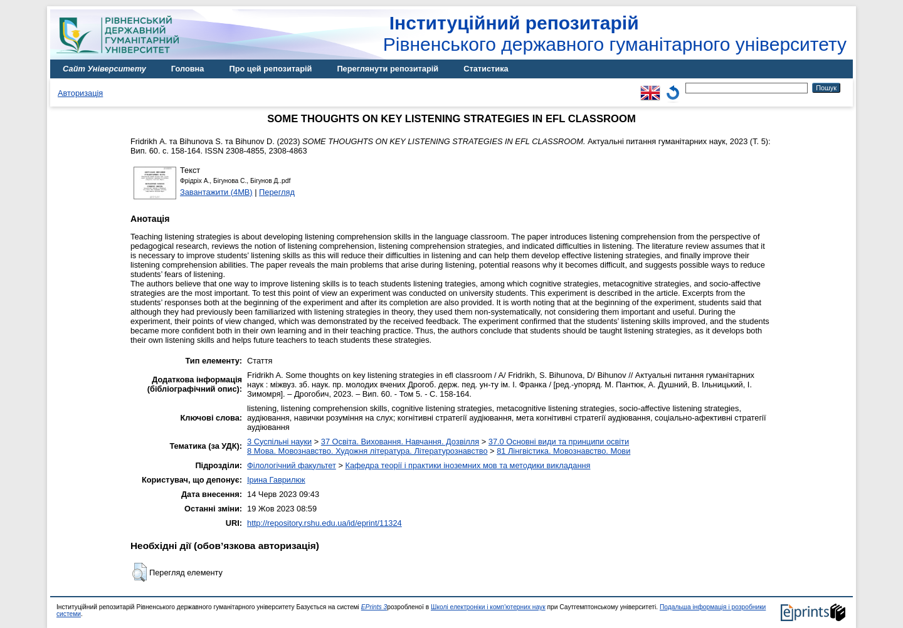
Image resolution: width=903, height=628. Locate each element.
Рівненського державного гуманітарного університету (615, 34)
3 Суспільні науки (279, 441)
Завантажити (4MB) (216, 192)
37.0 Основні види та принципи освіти (558, 441)
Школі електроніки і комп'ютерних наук (488, 607)
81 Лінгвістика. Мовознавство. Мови (563, 451)
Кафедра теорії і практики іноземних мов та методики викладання (467, 465)
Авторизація (80, 93)
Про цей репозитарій (270, 68)
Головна (187, 68)
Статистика (486, 68)
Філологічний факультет (291, 465)
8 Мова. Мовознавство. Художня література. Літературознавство (367, 451)
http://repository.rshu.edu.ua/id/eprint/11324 (324, 523)
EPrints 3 (374, 607)
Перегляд (277, 192)
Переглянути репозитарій (387, 68)
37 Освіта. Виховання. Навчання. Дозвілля (400, 441)
